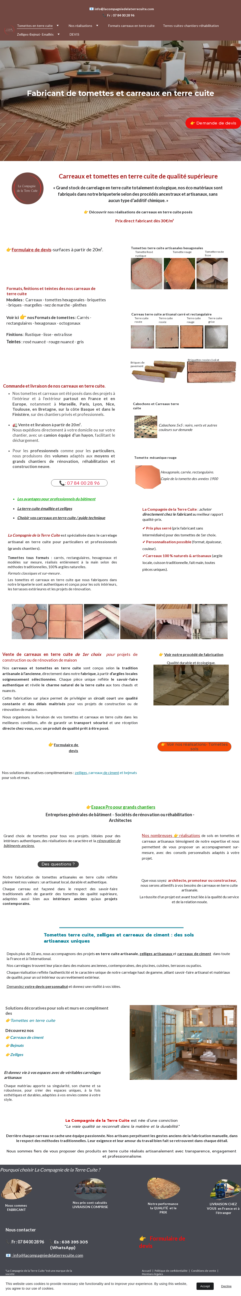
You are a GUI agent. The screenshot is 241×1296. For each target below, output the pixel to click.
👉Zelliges (16, 1054)
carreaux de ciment (194, 953)
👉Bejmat (13, 1045)
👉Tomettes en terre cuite (30, 1020)
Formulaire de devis (31, 249)
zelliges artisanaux (156, 953)
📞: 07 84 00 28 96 (79, 483)
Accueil (147, 1270)
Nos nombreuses (158, 835)
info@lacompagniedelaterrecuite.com (125, 9)
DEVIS (74, 34)
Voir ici (13, 317)
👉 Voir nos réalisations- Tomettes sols (194, 746)
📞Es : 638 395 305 (68, 1242)
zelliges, (81, 772)
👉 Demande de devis (213, 123)
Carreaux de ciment (26, 1037)
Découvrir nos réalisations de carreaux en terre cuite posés (141, 212)
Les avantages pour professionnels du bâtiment (56, 499)
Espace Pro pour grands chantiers (123, 807)
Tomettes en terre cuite (35, 26)
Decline (226, 1286)
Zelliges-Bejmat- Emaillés (35, 34)
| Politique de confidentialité (170, 1270)
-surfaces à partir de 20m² (76, 249)
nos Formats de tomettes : (52, 317)
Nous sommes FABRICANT (16, 1207)
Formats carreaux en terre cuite (131, 26)
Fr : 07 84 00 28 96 (120, 15)
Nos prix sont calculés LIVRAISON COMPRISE (90, 1205)
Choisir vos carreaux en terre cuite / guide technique (61, 517)
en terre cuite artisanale (116, 953)
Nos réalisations (80, 26)
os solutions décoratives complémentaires (38, 772)
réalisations (189, 835)
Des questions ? (58, 864)
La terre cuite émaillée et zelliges (44, 508)
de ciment (111, 772)
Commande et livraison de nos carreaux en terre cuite (53, 386)
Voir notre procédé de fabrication (193, 654)
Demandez (16, 986)
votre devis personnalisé (46, 986)
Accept (205, 1286)
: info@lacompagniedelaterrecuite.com (47, 1255)
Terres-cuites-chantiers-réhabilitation (191, 26)
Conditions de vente (204, 1270)
